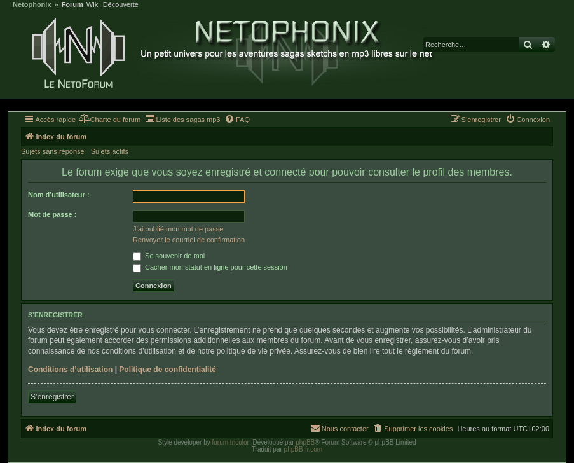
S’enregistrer (52, 396)
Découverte (121, 4)
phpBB (305, 442)
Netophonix (32, 4)
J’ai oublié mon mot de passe (178, 229)
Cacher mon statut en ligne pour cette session (210, 267)
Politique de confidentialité (167, 369)
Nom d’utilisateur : (59, 194)
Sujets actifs (109, 151)
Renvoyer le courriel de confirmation (189, 240)
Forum (72, 4)
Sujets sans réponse (53, 151)
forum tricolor (230, 442)
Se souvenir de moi (169, 255)
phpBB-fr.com (303, 449)
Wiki (93, 4)
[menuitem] (109, 119)
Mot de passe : (52, 214)
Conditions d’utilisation (70, 369)
